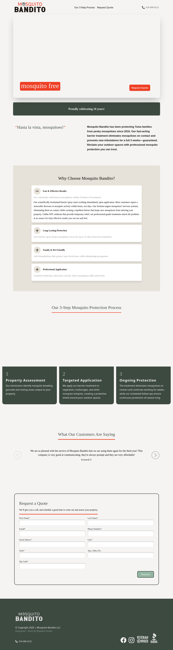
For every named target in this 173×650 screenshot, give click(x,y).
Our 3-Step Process (84, 7)
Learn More (119, 87)
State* (22, 551)
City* (90, 540)
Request (145, 574)
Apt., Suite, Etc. (94, 551)
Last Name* (93, 518)
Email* (22, 529)
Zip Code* (23, 562)
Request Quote (105, 7)
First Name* (24, 518)
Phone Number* (95, 529)
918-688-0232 (152, 7)
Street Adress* (25, 540)
